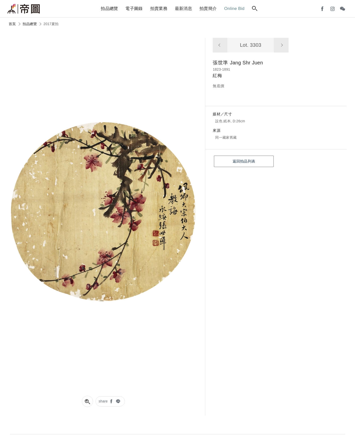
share (103, 401)
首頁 (12, 24)
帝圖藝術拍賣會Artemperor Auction (23, 9)
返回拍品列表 (244, 161)
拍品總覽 (30, 24)
